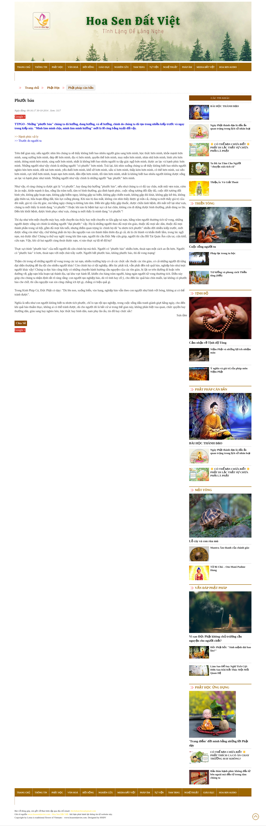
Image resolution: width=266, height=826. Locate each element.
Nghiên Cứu (121, 67)
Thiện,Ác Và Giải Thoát (224, 182)
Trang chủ (32, 87)
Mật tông (203, 490)
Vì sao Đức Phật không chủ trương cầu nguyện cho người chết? (215, 638)
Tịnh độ (201, 293)
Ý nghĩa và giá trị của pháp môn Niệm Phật (229, 370)
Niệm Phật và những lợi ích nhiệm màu (230, 351)
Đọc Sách (22, 76)
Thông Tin (41, 67)
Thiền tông (204, 203)
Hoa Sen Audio (227, 67)
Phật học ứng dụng (212, 687)
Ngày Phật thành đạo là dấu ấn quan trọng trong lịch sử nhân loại (230, 127)
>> (16, 136)
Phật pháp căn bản (80, 87)
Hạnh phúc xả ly (28, 136)
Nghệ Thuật (170, 67)
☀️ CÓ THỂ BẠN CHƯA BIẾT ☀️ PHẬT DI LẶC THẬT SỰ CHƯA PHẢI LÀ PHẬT (230, 147)
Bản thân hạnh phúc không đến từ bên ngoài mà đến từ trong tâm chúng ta (230, 774)
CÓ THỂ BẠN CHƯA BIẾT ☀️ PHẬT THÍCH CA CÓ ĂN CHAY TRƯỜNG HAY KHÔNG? (229, 755)
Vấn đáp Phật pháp (211, 588)
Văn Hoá (73, 67)
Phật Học (57, 67)
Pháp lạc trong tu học (222, 253)
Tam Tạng (139, 67)
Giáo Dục (104, 67)
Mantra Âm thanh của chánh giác (229, 547)
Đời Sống (88, 67)
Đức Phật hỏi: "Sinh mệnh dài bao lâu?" (230, 649)
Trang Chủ (23, 67)
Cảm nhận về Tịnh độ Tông (207, 342)
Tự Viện (154, 67)
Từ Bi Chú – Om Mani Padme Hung (227, 568)
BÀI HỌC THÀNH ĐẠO (224, 106)
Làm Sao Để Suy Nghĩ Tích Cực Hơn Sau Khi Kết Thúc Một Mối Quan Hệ (229, 670)
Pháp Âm (187, 67)
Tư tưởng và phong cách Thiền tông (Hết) (228, 274)
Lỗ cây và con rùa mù (203, 541)
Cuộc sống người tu (202, 246)
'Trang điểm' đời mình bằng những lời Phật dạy (218, 743)
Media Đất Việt (206, 67)
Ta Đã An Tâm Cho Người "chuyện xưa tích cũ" (225, 165)
